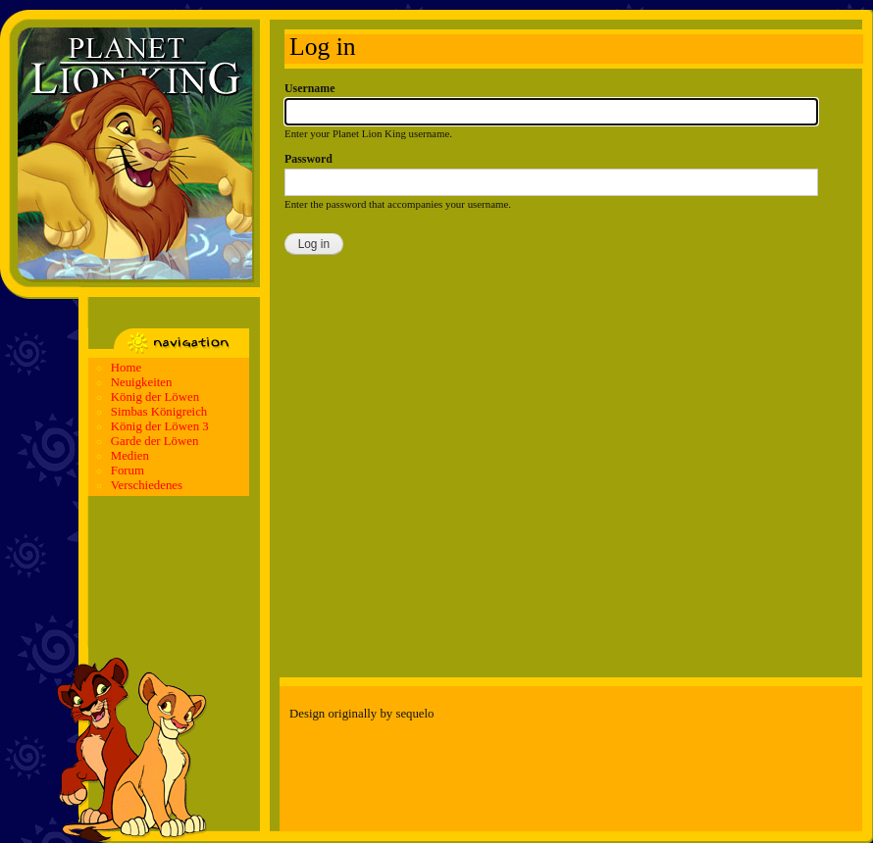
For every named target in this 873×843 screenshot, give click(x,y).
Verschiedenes (146, 485)
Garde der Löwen (155, 441)
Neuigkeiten (142, 382)
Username (309, 88)
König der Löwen (155, 397)
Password (308, 159)
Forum (127, 470)
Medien (130, 456)
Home (126, 367)
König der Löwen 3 (160, 426)
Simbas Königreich (159, 412)
